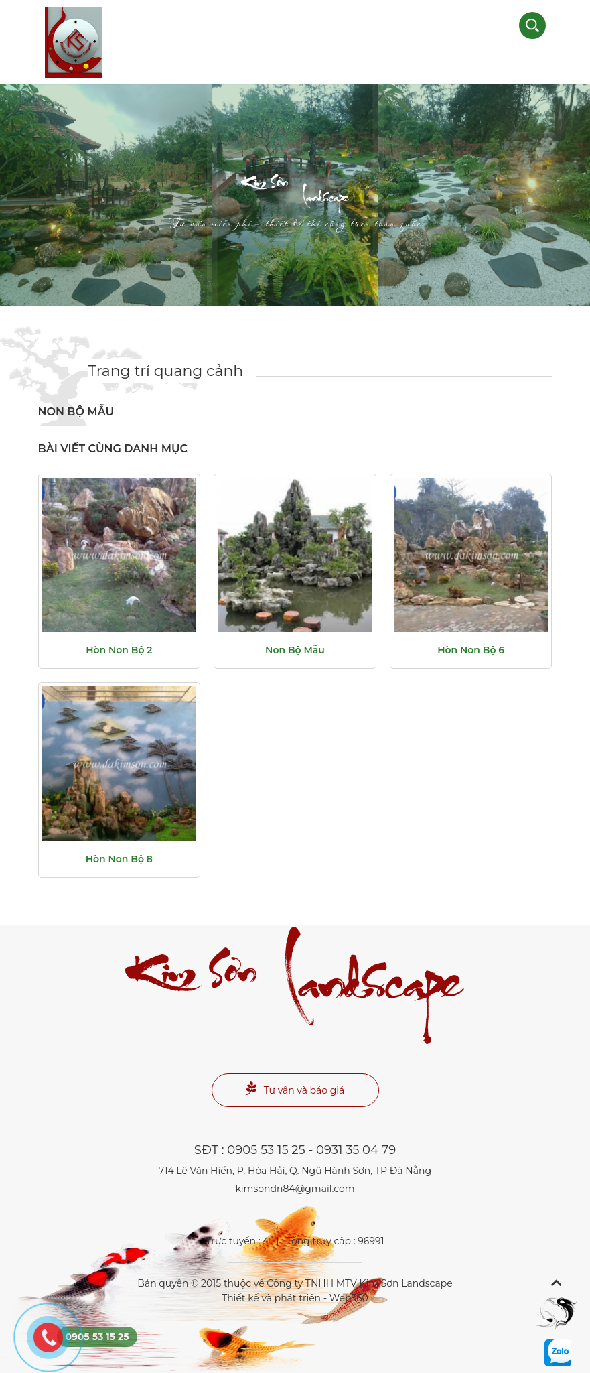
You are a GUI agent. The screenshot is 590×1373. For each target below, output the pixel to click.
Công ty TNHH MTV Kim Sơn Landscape (359, 1283)
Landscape (295, 204)
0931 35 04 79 (356, 1149)
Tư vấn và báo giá (295, 1088)
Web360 (348, 1298)
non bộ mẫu (295, 650)
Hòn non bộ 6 (470, 650)
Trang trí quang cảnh (166, 371)
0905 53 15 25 (266, 1149)
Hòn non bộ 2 (119, 650)
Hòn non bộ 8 (119, 859)
